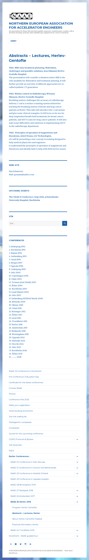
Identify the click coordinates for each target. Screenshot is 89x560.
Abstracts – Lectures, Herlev (26, 513)
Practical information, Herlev (25, 524)
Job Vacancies (15, 445)
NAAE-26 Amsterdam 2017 (23, 496)
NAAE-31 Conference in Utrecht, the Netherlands (33, 468)
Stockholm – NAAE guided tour (23, 536)
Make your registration (19, 405)
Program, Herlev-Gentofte (24, 507)
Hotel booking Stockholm (21, 411)
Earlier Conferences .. (19, 456)
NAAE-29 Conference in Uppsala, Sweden (30, 479)
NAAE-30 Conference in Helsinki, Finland (29, 473)
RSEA (11, 451)
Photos (12, 394)
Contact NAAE (15, 388)
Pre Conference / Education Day (24, 377)
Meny (14, 41)
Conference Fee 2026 (19, 399)
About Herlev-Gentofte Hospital (27, 519)
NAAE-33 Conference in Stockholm (25, 371)
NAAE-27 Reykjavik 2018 (22, 490)
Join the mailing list (18, 417)
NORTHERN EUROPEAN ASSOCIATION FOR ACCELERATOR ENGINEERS (41, 25)
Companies (14, 428)
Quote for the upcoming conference (26, 434)
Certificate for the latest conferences (26, 382)
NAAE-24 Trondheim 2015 (22, 530)
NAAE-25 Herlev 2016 (21, 502)
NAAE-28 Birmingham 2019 (23, 485)
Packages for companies (20, 422)
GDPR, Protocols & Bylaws (21, 439)
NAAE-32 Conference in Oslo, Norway (28, 462)
